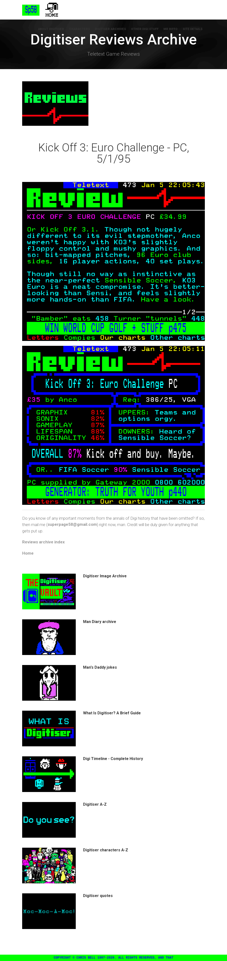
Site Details (192, 29)
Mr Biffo (171, 29)
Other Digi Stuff (145, 29)
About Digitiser (52, 29)
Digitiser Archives (110, 29)
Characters (80, 29)
